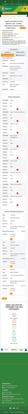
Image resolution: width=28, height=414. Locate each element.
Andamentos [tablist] (14, 49)
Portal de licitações (21, 16)
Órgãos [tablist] (7, 52)
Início (3, 16)
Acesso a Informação (11, 16)
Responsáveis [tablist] (20, 55)
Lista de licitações (8, 18)
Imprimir (23, 28)
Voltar (4, 298)
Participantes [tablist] (20, 52)
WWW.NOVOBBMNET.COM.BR (16, 37)
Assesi (8, 412)
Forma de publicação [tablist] (8, 55)
